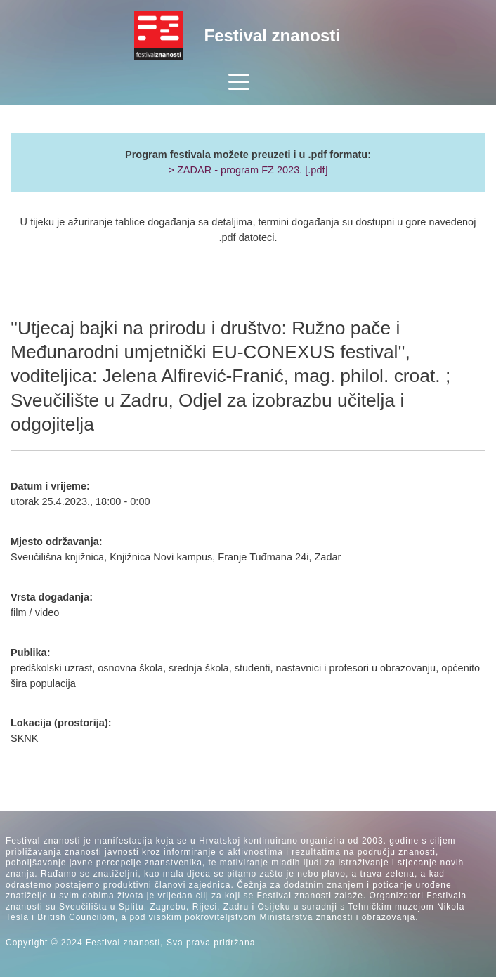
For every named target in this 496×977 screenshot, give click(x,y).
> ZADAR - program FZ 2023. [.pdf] (247, 170)
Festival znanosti (272, 35)
